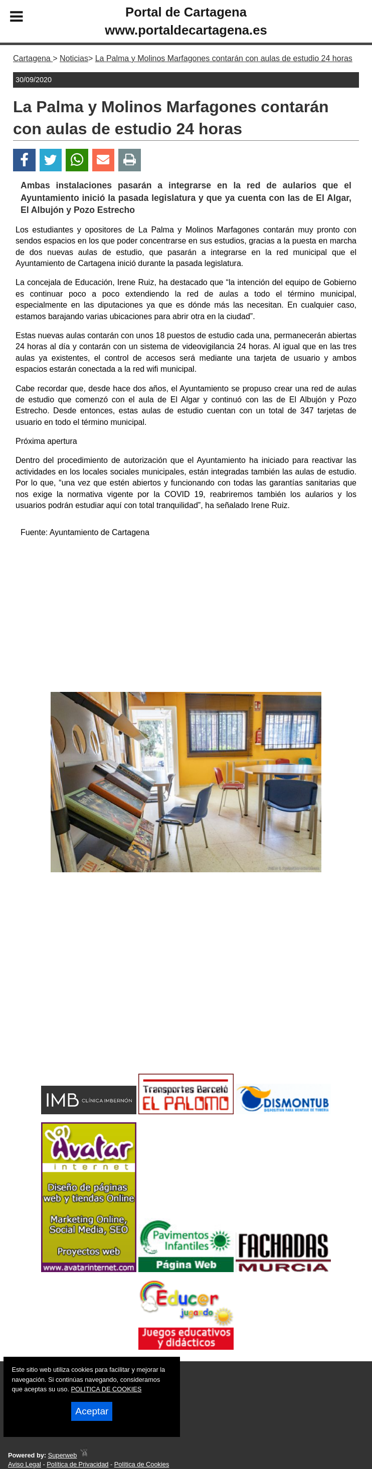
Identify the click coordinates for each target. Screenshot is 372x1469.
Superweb (62, 1455)
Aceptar (91, 1411)
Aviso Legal (24, 1464)
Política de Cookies (141, 1464)
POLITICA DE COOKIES (106, 1389)
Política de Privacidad (77, 1464)
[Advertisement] (186, 617)
